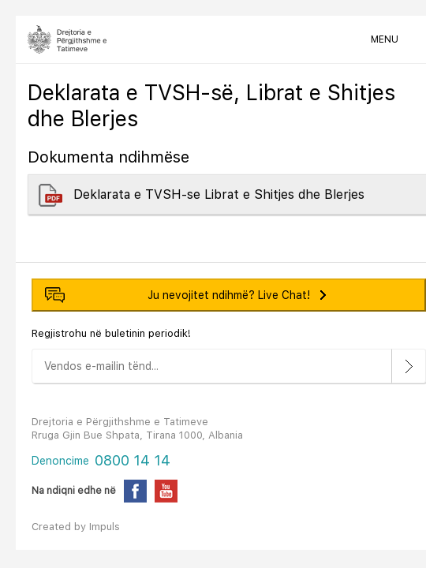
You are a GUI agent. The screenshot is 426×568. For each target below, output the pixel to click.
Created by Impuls (76, 526)
